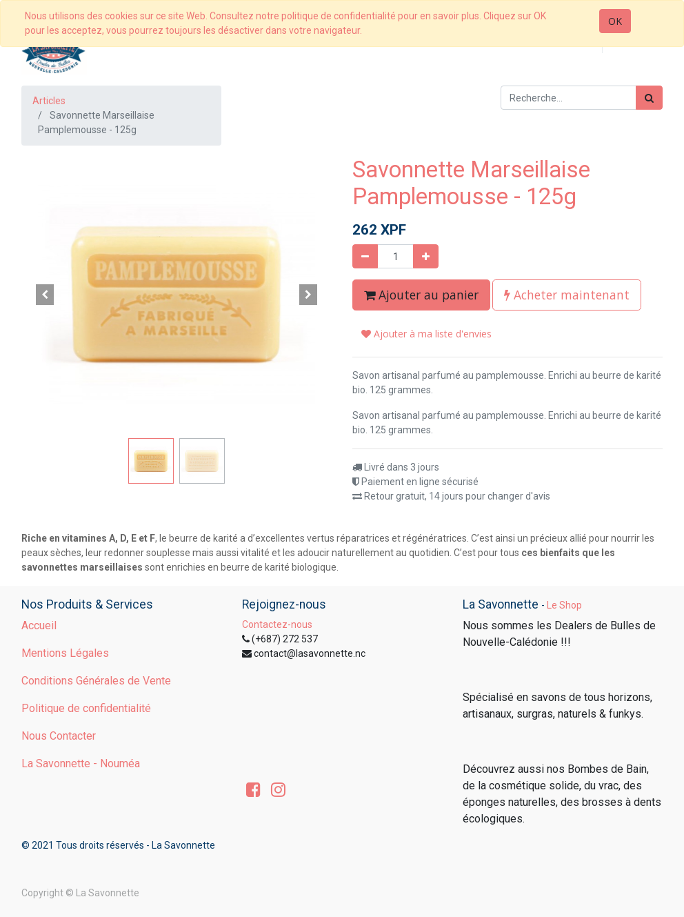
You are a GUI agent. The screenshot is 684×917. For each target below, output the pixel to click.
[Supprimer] (365, 256)
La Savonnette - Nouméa (80, 763)
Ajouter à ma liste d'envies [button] (426, 333)
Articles (49, 100)
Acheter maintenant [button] (567, 294)
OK (615, 21)
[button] (44, 294)
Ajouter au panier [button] (421, 294)
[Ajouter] (426, 256)
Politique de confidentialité (86, 708)
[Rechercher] (649, 98)
